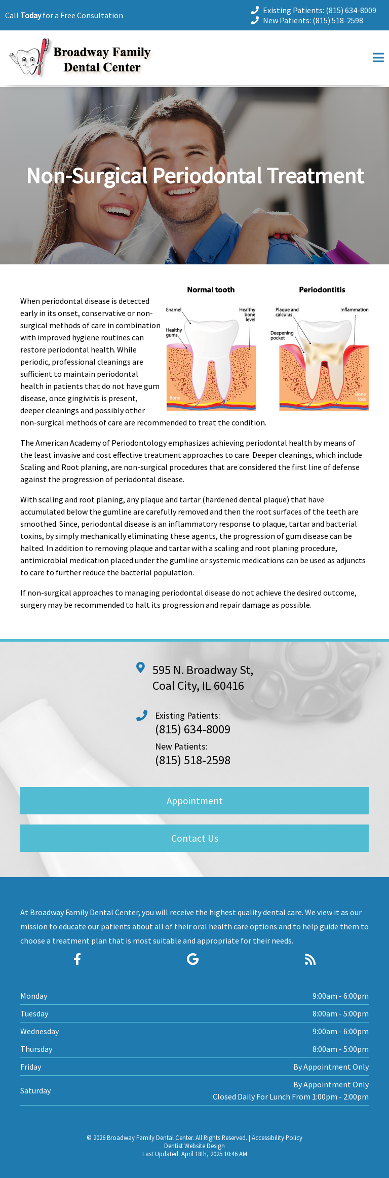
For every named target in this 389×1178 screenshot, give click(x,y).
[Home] (81, 75)
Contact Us (194, 838)
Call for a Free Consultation (64, 15)
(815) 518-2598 (338, 20)
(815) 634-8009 (351, 10)
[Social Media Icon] (77, 960)
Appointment (195, 801)
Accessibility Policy (277, 1137)
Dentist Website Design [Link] (194, 1146)
